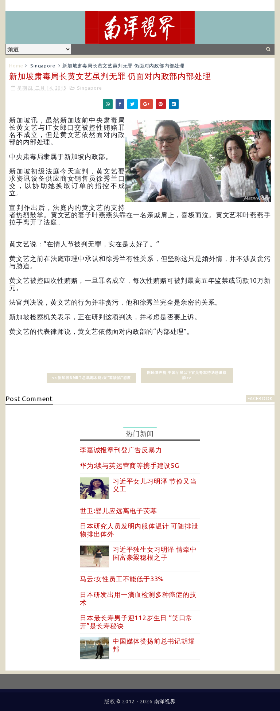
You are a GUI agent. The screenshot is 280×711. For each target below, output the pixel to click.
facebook (260, 398)
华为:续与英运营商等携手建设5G (129, 465)
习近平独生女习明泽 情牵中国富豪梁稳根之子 (155, 553)
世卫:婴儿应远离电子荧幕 (118, 510)
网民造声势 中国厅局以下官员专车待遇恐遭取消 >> (187, 375)
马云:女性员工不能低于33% (122, 578)
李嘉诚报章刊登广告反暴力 (121, 449)
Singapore (42, 65)
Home (16, 65)
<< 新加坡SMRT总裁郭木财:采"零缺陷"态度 (91, 378)
